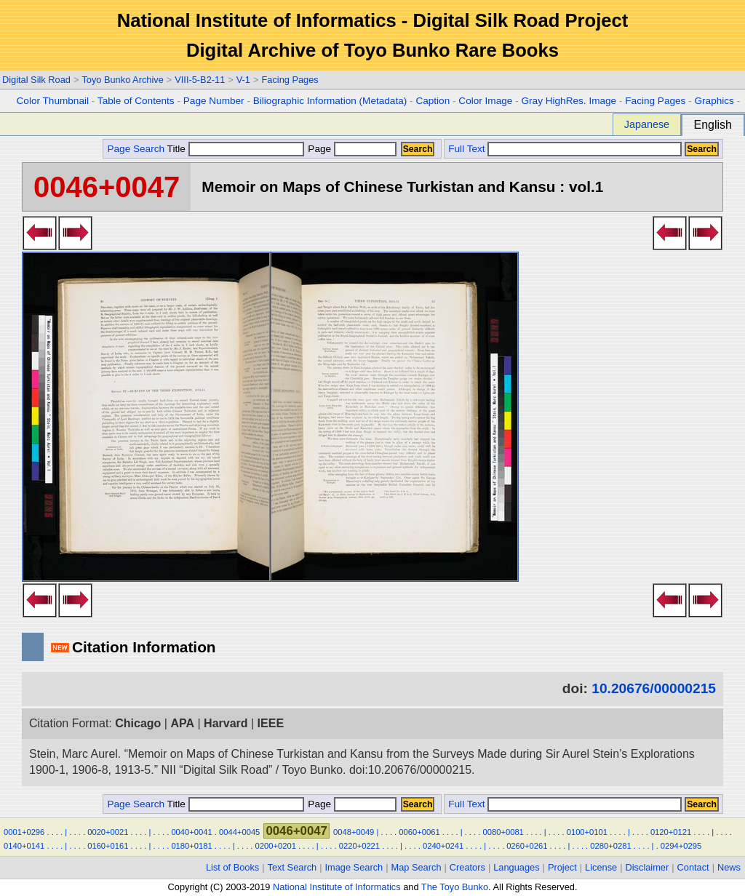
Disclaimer (647, 867)
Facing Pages (289, 79)
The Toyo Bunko (454, 886)
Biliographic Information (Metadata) (330, 100)
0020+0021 (107, 832)
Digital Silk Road (36, 79)
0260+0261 (526, 845)
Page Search (135, 148)
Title (235, 148)
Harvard (225, 723)
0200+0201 (275, 845)
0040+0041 (191, 832)
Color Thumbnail (53, 100)
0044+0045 (239, 832)
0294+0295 (681, 845)
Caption (432, 100)
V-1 (243, 79)
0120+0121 (670, 832)
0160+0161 (107, 845)
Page (351, 148)
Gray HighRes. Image (568, 100)
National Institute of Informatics (337, 886)
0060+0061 (419, 832)
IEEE (271, 723)
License (601, 867)
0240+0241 (443, 845)
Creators (467, 867)
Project (562, 867)
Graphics (713, 100)
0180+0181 (191, 845)
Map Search (416, 867)
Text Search (292, 867)
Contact (693, 867)
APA (182, 723)
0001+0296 (24, 832)
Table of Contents (136, 100)
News (729, 867)
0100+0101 (587, 832)
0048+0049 (353, 832)
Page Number (213, 100)
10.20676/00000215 (653, 688)
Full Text (466, 148)
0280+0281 (610, 845)
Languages (516, 867)
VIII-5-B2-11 (200, 79)
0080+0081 (503, 832)
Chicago (138, 723)
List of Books (232, 867)
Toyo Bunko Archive (122, 79)
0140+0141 (24, 845)
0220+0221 (359, 845)
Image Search (354, 867)
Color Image (485, 100)
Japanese (646, 124)
